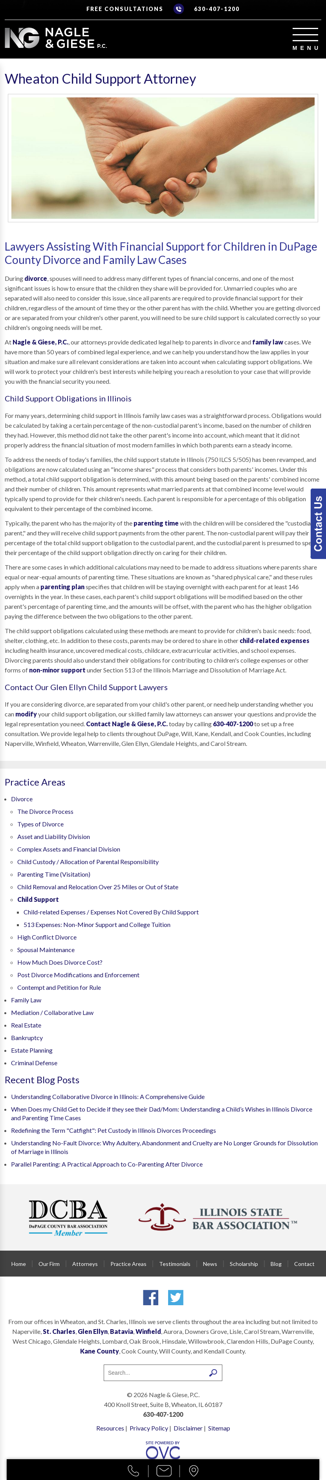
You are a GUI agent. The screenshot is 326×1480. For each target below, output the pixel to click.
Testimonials (174, 1263)
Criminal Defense (34, 1062)
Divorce (22, 798)
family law (267, 342)
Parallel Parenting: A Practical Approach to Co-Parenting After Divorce (107, 1164)
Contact (304, 1263)
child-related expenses (275, 640)
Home (18, 1263)
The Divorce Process (45, 811)
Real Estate (26, 1025)
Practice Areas (128, 1263)
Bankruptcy (27, 1037)
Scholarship (244, 1263)
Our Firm (49, 1263)
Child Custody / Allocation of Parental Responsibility (88, 861)
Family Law (26, 1000)
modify (26, 714)
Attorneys (85, 1263)
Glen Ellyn (93, 1331)
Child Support (38, 899)
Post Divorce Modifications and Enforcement (78, 974)
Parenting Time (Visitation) (53, 874)
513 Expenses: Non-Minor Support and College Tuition (97, 924)
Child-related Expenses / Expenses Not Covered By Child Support (111, 912)
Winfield (148, 1331)
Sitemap (219, 1428)
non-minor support (57, 670)
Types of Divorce (40, 824)
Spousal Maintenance (46, 949)
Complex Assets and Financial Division (68, 849)
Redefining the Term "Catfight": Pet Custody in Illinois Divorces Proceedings (113, 1130)
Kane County (99, 1351)
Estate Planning (32, 1050)
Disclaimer (188, 1428)
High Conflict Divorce (47, 937)
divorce (35, 278)
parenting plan (62, 586)
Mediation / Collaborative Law (52, 1012)
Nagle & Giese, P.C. (40, 342)
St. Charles (59, 1331)
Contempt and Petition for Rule (59, 987)
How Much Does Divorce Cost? (60, 962)
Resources (110, 1428)
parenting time (156, 523)
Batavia (121, 1331)
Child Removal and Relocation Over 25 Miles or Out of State (97, 886)
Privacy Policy (149, 1428)
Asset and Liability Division (53, 836)
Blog (276, 1263)
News (210, 1263)
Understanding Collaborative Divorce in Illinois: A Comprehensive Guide (108, 1096)
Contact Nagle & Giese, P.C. (127, 723)
